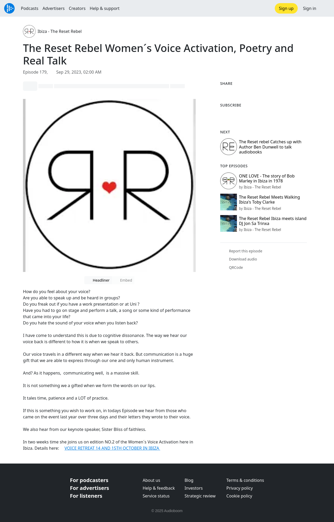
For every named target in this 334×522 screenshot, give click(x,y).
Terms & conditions (245, 480)
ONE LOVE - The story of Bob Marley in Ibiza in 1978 (267, 178)
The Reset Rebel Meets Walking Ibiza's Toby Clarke (269, 199)
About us (151, 480)
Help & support (105, 8)
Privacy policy (239, 488)
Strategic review (200, 496)
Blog (188, 480)
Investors (193, 488)
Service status (156, 496)
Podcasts (29, 8)
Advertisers (54, 8)
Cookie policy (239, 496)
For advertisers (89, 487)
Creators (77, 8)
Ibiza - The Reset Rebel (60, 31)
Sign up (286, 8)
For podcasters (89, 480)
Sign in (309, 8)
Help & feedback (159, 488)
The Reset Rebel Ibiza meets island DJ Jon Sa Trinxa (273, 221)
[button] (325, 8)
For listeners (86, 495)
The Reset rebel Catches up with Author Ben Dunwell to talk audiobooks (270, 147)
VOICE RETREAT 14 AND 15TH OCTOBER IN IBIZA (112, 448)
